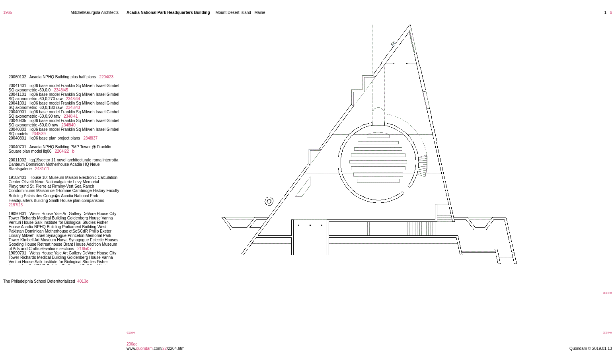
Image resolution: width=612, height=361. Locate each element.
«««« (131, 332)
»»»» (607, 293)
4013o (82, 281)
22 (164, 348)
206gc (132, 344)
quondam (144, 348)
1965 (7, 12)
